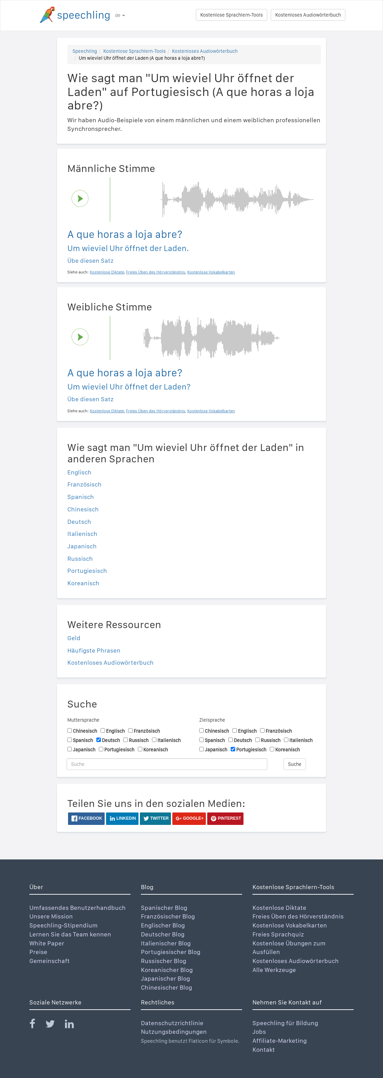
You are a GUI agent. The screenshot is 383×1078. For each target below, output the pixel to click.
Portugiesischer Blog (170, 951)
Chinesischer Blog (166, 987)
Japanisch (82, 546)
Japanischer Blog (165, 978)
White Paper (46, 943)
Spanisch (80, 496)
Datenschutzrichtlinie (172, 1023)
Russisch (80, 558)
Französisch (84, 484)
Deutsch (79, 521)
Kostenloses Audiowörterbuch (308, 15)
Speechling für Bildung (285, 1023)
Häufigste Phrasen (94, 650)
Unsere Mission (51, 916)
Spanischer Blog (164, 907)
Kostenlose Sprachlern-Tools (231, 15)
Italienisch (82, 533)
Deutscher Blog (162, 934)
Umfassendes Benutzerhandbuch (77, 907)
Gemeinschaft (49, 960)
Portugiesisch (87, 570)
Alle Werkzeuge (274, 969)
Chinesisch (83, 509)
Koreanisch (83, 583)
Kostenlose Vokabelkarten (289, 925)
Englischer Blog (163, 925)
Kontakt (263, 1049)
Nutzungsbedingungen (174, 1031)
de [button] (120, 15)
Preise (38, 951)
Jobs (259, 1031)
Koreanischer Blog (167, 969)
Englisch (79, 472)
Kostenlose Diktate (279, 907)
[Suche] (167, 764)
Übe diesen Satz (90, 260)
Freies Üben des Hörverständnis (298, 916)
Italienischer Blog (166, 943)
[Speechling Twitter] (54, 1025)
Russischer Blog (163, 960)
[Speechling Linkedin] (74, 1025)
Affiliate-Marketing (279, 1040)
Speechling (85, 51)
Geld (73, 638)
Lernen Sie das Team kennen (70, 934)
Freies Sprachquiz (278, 934)
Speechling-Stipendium (63, 925)
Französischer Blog (168, 916)
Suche (294, 764)
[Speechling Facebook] (36, 1025)
